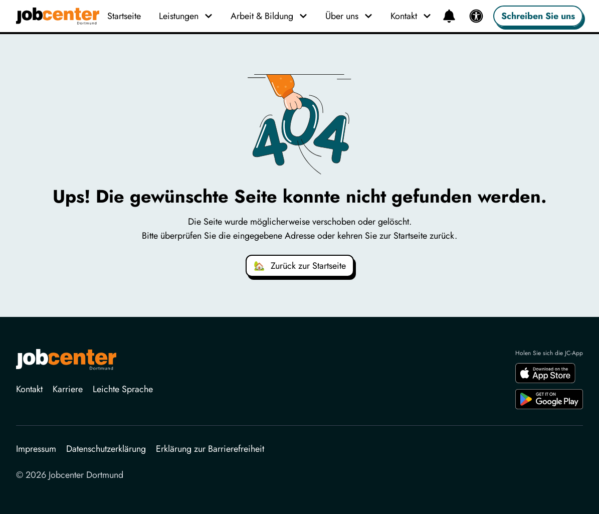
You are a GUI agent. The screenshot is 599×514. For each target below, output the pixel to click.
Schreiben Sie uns (538, 16)
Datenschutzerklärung (106, 448)
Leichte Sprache (123, 389)
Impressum (36, 448)
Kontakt (29, 389)
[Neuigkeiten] (449, 16)
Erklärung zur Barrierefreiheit (210, 448)
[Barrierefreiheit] (476, 16)
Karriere (68, 389)
